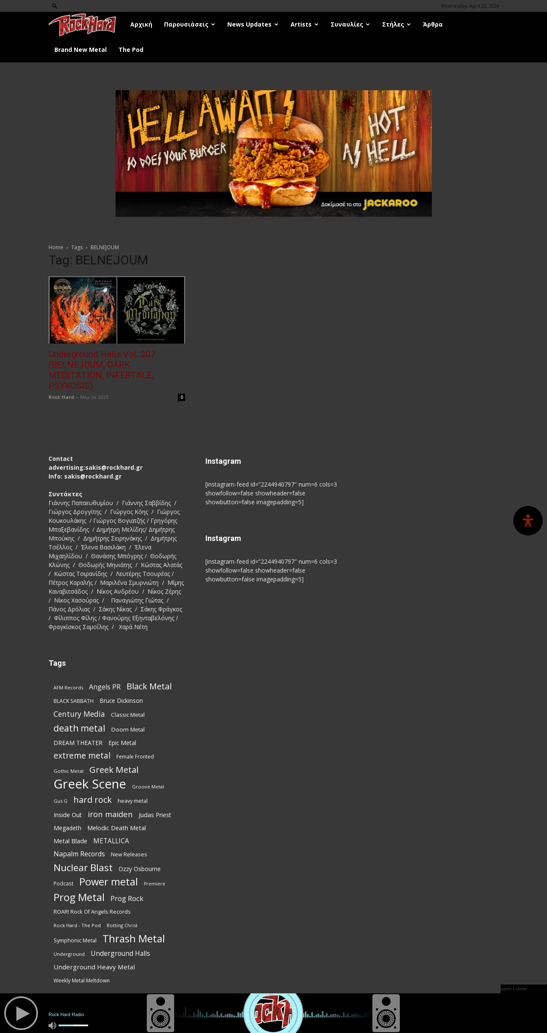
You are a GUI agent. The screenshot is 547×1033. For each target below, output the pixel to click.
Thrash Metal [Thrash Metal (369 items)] (133, 938)
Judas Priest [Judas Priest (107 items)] (155, 815)
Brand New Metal (80, 50)
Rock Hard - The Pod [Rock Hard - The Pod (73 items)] (77, 925)
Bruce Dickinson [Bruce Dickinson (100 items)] (121, 701)
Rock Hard (61, 397)
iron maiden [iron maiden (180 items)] (110, 814)
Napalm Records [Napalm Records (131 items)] (79, 854)
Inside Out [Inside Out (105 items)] (68, 815)
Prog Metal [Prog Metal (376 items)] (79, 897)
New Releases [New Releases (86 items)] (129, 854)
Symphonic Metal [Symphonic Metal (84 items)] (75, 940)
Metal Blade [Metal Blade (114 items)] (70, 841)
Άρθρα (433, 24)
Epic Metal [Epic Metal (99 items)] (122, 743)
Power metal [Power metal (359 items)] (108, 881)
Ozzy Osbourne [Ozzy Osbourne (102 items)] (140, 869)
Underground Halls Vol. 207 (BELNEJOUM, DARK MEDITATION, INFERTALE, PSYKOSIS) (102, 370)
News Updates (252, 24)
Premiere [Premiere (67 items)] (154, 884)
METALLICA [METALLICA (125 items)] (111, 841)
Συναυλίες (350, 24)
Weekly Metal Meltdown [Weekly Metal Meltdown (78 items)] (82, 980)
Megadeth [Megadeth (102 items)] (67, 828)
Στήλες (396, 24)
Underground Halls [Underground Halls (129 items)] (120, 953)
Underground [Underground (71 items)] (69, 954)
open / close (514, 988)
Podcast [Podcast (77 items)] (63, 883)
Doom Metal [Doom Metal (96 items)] (128, 729)
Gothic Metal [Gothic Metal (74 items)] (69, 771)
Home (56, 247)
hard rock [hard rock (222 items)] (92, 799)
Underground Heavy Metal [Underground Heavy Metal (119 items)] (94, 967)
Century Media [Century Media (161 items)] (79, 714)
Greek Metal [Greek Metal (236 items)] (113, 769)
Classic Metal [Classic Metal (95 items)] (128, 714)
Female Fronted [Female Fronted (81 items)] (135, 756)
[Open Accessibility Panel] (528, 520)
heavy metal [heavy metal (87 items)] (133, 800)
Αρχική (141, 24)
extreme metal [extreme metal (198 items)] (82, 755)
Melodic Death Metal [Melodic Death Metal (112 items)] (116, 827)
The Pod (131, 50)
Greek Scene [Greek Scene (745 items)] (90, 784)
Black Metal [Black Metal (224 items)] (149, 686)
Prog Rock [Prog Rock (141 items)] (126, 898)
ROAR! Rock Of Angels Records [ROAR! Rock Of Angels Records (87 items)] (92, 911)
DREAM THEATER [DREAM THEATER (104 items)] (78, 743)
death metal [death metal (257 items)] (79, 728)
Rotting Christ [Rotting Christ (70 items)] (122, 925)
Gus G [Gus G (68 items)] (60, 801)
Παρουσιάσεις (189, 24)
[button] (55, 6)
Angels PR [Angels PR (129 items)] (105, 687)
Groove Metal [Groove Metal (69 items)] (148, 786)
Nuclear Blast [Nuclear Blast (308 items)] (83, 867)
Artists (304, 24)
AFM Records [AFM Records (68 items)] (68, 687)
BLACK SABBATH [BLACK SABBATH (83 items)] (74, 701)
